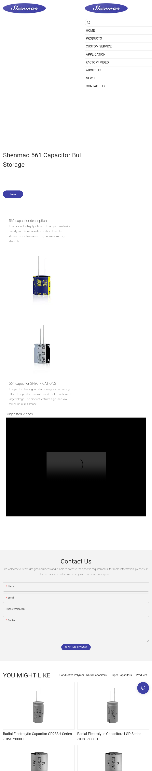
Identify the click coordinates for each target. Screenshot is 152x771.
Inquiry (13, 194)
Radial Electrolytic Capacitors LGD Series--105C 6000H (109, 736)
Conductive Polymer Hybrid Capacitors (83, 675)
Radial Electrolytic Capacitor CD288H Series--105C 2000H (38, 736)
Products (141, 675)
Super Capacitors (121, 675)
